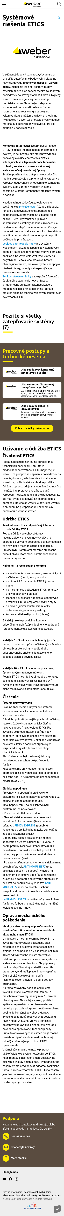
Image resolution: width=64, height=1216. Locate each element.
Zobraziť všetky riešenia (30, 428)
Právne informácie (12, 1192)
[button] (58, 17)
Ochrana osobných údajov (37, 1192)
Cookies (56, 1195)
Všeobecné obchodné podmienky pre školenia (27, 1195)
